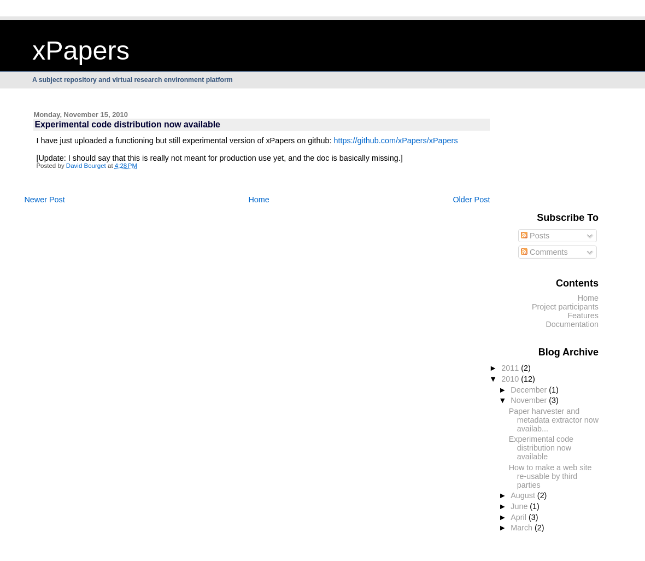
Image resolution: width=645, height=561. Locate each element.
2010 (511, 379)
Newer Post (44, 199)
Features (583, 315)
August (524, 495)
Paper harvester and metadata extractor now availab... (554, 420)
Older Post (471, 199)
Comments (544, 252)
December (530, 389)
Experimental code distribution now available (541, 448)
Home (258, 199)
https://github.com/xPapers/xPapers (395, 140)
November (530, 400)
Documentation (572, 324)
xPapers (81, 50)
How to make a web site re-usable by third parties (550, 476)
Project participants (565, 306)
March (523, 527)
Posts (535, 235)
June (520, 506)
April (520, 517)
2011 (511, 368)
